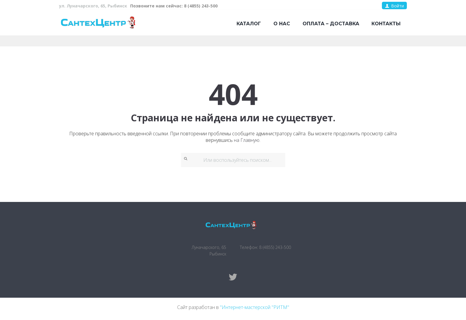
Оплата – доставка (331, 23)
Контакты (386, 23)
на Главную (246, 140)
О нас (281, 23)
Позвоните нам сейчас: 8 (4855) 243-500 (174, 6)
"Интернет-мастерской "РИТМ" (254, 307)
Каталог (249, 23)
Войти (397, 6)
